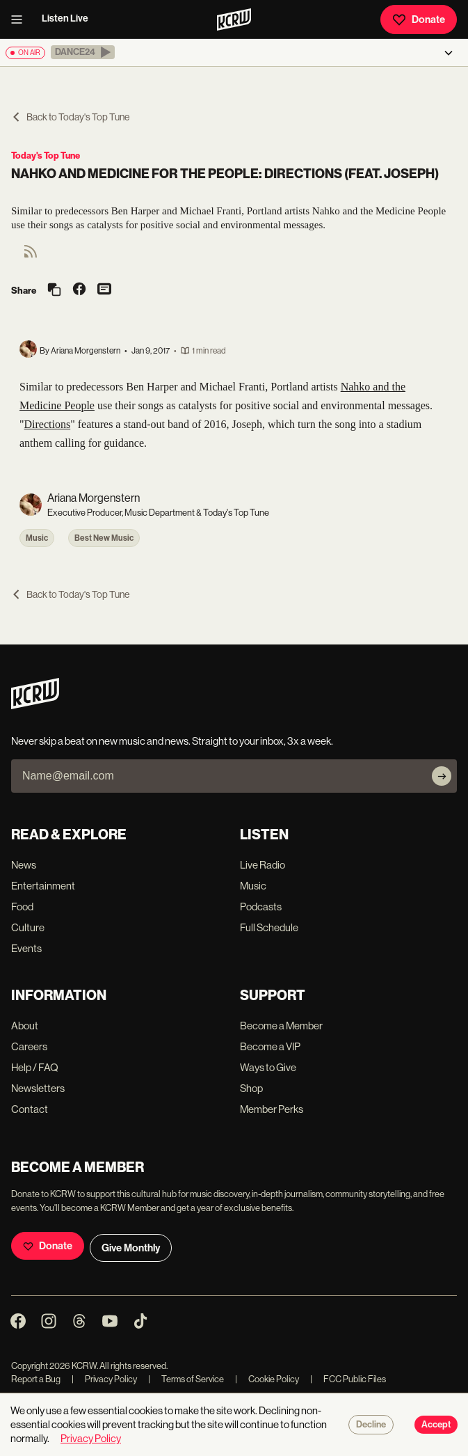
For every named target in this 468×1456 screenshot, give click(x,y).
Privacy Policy (104, 1379)
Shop (251, 1088)
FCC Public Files (348, 1379)
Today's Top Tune (45, 155)
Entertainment (43, 886)
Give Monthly (131, 1248)
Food (22, 906)
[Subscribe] (441, 776)
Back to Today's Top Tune (70, 116)
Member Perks (271, 1109)
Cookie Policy (267, 1379)
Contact (29, 1109)
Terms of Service (186, 1379)
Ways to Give (268, 1067)
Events (26, 948)
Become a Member (281, 1025)
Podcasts (261, 906)
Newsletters (38, 1088)
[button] (83, 52)
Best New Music (104, 538)
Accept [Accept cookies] (436, 1424)
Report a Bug (35, 1379)
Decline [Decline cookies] (371, 1424)
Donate (418, 19)
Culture (28, 927)
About (24, 1025)
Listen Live (65, 18)
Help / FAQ (34, 1067)
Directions (47, 424)
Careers (29, 1046)
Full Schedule (269, 927)
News (23, 865)
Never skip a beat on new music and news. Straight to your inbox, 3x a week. (172, 741)
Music (37, 538)
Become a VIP (270, 1046)
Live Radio (262, 865)
